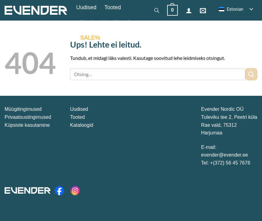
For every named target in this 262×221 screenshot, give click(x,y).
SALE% (90, 37)
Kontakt (123, 22)
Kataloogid (93, 22)
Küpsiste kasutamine (27, 125)
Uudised (86, 7)
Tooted (112, 7)
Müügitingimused (23, 109)
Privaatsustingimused (28, 117)
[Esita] (251, 74)
